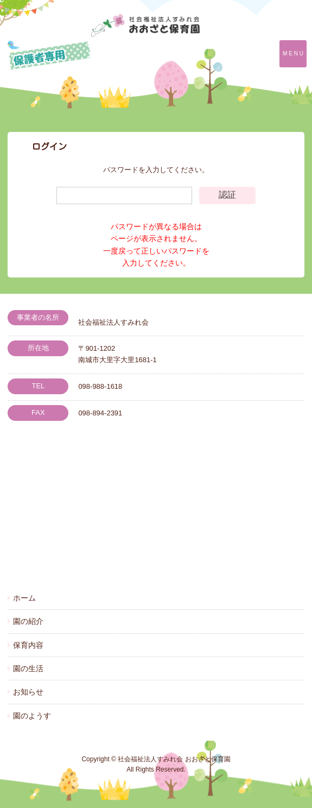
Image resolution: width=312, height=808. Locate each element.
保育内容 (28, 645)
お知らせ (28, 691)
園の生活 (28, 668)
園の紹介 (28, 621)
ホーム (24, 598)
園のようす (32, 715)
